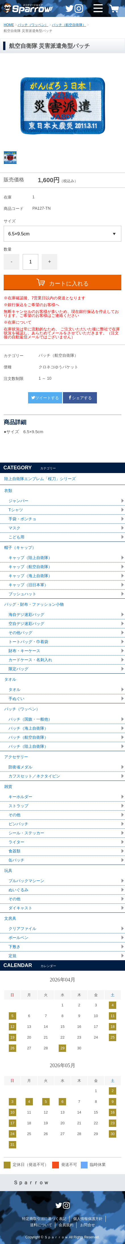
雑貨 (8, 786)
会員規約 (66, 1225)
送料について (41, 1225)
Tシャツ (16, 510)
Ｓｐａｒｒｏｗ (31, 1182)
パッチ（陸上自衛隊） (28, 746)
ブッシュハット (22, 594)
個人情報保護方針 (88, 1219)
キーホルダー (20, 796)
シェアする (80, 398)
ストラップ (18, 805)
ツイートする (45, 398)
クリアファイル (22, 928)
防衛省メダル (20, 767)
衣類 (8, 490)
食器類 (14, 851)
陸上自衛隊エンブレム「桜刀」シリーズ (40, 478)
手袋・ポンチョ (22, 519)
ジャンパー (18, 501)
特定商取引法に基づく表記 (44, 1219)
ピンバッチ (18, 824)
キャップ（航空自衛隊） (30, 566)
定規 (12, 955)
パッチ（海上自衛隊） (28, 728)
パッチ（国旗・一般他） (30, 719)
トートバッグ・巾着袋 (28, 641)
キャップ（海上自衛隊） (30, 575)
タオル (10, 679)
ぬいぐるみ (18, 890)
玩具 (8, 870)
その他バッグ (20, 632)
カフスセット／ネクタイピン (34, 776)
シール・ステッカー (26, 833)
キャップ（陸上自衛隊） (30, 557)
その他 (14, 815)
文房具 (10, 918)
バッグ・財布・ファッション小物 (34, 604)
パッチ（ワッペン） (33, 25)
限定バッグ (18, 669)
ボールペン (18, 937)
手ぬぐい (16, 698)
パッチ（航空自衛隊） (69, 25)
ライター (16, 842)
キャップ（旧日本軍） (28, 585)
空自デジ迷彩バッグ (26, 623)
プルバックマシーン (26, 880)
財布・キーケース (24, 650)
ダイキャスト (20, 908)
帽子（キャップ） (20, 547)
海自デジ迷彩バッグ (26, 614)
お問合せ (87, 1225)
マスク (14, 528)
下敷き (14, 946)
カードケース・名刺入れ (30, 660)
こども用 (16, 537)
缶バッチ (16, 860)
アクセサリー (16, 757)
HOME (9, 25)
